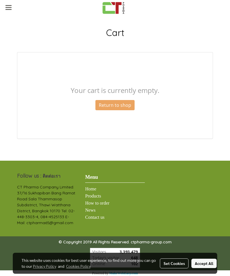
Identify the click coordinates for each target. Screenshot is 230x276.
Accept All (204, 263)
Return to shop (115, 105)
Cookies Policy (78, 266)
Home (90, 188)
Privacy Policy (44, 266)
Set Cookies (174, 263)
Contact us (94, 217)
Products (93, 196)
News (90, 210)
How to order (97, 203)
